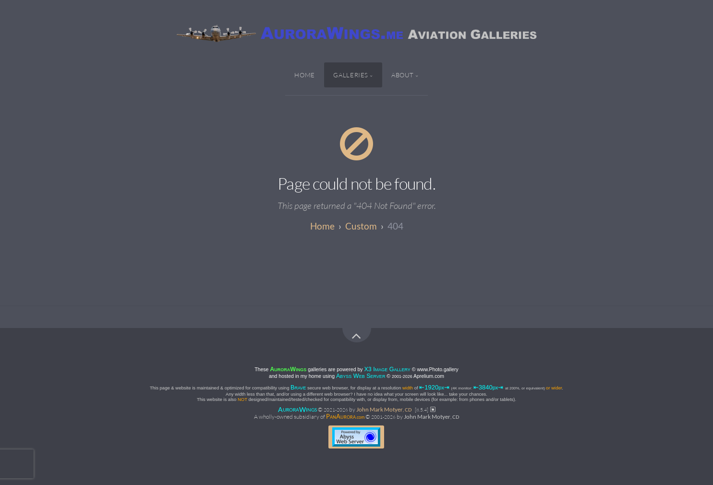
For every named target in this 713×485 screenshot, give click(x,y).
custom (361, 225)
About (402, 75)
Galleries (350, 75)
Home (304, 75)
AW (297, 409)
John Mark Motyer (384, 409)
